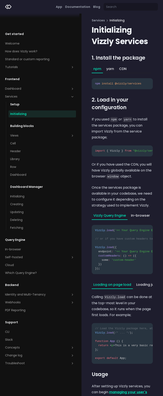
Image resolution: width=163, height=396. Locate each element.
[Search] (131, 7)
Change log (28, 342)
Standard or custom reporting (27, 45)
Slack (9, 326)
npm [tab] (74, 68)
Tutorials (28, 53)
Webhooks (28, 289)
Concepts (28, 334)
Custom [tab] (139, 190)
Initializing (18, 100)
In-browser (13, 236)
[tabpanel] (111, 81)
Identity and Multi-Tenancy (28, 281)
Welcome (12, 30)
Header (15, 137)
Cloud (9, 251)
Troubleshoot (28, 349)
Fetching (16, 214)
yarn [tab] (87, 68)
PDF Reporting (15, 296)
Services (28, 83)
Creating (16, 190)
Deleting (16, 206)
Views (30, 122)
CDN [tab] (99, 68)
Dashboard (28, 75)
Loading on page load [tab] (89, 259)
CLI (7, 318)
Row (13, 153)
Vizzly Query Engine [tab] (86, 190)
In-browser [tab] (117, 190)
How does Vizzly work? (21, 38)
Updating (17, 198)
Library (15, 145)
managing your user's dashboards (99, 360)
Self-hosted (28, 243)
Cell (13, 130)
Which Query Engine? (21, 259)
